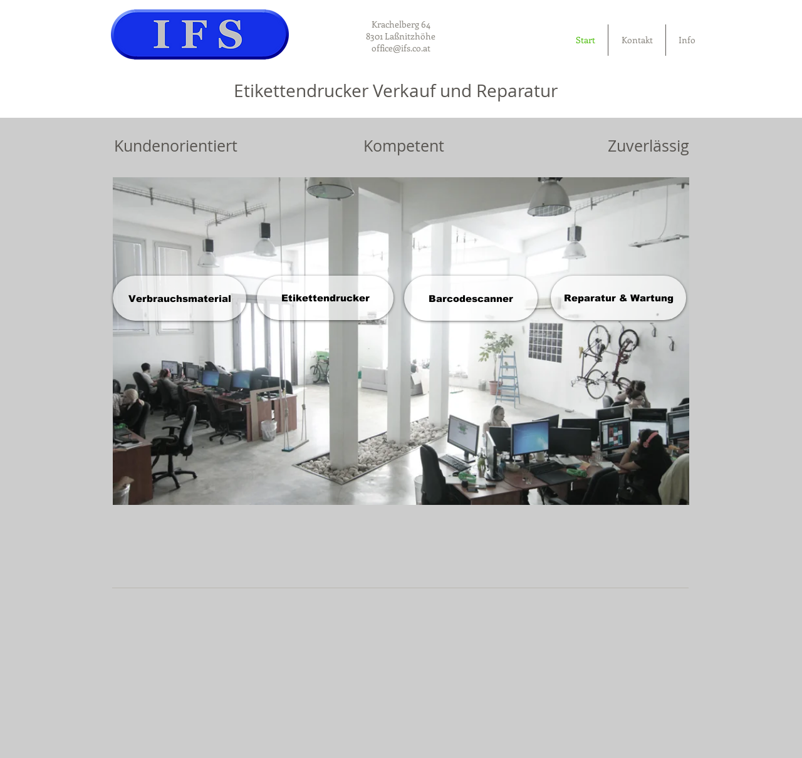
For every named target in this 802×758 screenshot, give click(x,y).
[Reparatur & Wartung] (618, 298)
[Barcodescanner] (471, 298)
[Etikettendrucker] (325, 298)
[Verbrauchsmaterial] (179, 298)
